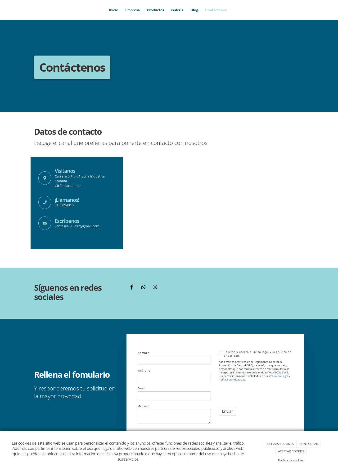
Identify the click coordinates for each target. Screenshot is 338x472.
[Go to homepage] (33, 10)
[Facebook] (132, 287)
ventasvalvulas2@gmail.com (77, 226)
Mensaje (143, 406)
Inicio (113, 10)
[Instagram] (155, 287)
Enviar (227, 411)
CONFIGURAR (308, 444)
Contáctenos (216, 10)
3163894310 (64, 205)
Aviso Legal (281, 376)
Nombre (143, 353)
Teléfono (144, 370)
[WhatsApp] (143, 287)
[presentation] (255, 394)
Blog (194, 10)
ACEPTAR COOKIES (291, 451)
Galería (177, 10)
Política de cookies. (291, 460)
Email (141, 388)
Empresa (132, 10)
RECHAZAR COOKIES (280, 444)
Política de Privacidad (232, 379)
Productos (155, 10)
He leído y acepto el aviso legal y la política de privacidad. (255, 353)
